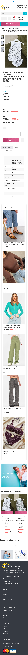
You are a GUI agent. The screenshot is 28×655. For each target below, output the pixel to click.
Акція (4, 628)
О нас (4, 592)
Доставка (5, 594)
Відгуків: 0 (12, 85)
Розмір (4, 124)
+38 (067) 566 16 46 (21, 6)
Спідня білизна (10, 28)
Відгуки (16, 148)
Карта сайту (6, 615)
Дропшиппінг (6, 631)
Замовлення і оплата (8, 597)
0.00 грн (19, 18)
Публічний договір (7, 599)
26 (4, 128)
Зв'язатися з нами (7, 610)
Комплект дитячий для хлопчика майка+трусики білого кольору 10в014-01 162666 (21, 520)
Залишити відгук (7, 86)
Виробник (5, 626)
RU (11, 1)
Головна (3, 28)
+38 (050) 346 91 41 (21, 7)
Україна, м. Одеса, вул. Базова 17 (11, 576)
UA (15, 1)
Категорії (10, 24)
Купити (11, 140)
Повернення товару (7, 612)
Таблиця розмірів (7, 150)
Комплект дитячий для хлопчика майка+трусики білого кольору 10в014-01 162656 (7, 520)
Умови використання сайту (9, 602)
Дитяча (18, 28)
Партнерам (5, 633)
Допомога (5, 617)
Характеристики (7, 148)
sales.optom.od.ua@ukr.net (10, 583)
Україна (5, 91)
